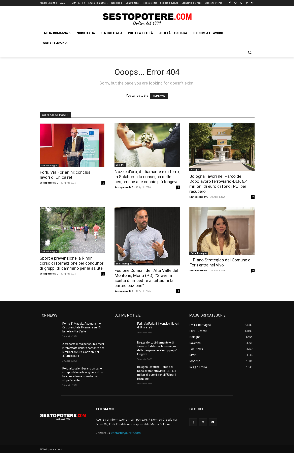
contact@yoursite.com (126, 433)
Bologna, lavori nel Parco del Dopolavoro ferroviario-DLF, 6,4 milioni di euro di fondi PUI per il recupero (219, 184)
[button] (250, 52)
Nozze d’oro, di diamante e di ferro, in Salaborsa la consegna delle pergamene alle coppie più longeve (147, 176)
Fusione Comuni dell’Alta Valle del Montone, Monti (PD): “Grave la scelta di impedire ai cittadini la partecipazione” (146, 278)
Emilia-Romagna (49, 165)
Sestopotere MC (49, 182)
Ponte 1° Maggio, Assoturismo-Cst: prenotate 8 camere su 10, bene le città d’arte (82, 327)
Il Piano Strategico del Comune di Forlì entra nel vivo (220, 262)
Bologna (120, 164)
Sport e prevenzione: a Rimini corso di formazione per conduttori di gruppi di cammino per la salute (72, 263)
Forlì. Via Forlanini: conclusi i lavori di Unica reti (67, 175)
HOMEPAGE (159, 96)
